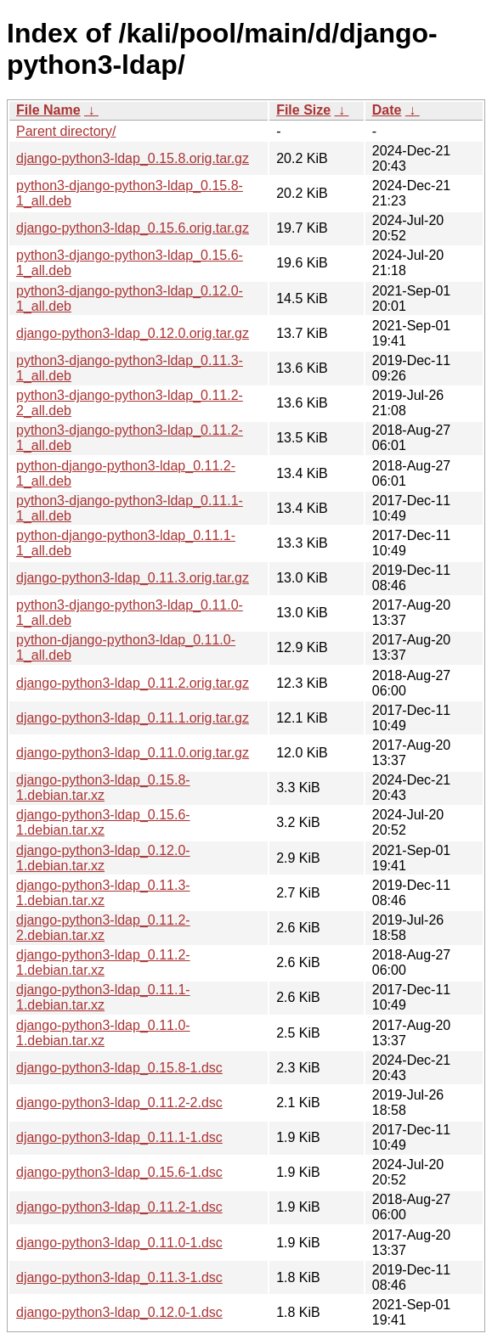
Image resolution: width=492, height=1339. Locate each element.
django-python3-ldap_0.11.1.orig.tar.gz (132, 718)
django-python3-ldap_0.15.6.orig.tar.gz (132, 228)
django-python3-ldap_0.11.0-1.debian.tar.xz (103, 1033)
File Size (303, 110)
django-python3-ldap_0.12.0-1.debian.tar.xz (103, 858)
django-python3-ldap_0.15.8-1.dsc (119, 1068)
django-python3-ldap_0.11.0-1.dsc (119, 1242)
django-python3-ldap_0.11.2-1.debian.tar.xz (103, 962)
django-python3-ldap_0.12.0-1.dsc (119, 1312)
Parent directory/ (66, 131)
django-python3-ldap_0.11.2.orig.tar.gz (132, 683)
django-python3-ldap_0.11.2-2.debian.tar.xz (103, 927)
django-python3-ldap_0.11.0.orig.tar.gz (132, 752)
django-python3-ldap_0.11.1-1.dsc (119, 1137)
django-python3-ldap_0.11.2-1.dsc (119, 1207)
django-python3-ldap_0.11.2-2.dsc (119, 1102)
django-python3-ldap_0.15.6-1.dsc (119, 1172)
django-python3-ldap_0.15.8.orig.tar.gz (132, 158)
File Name (48, 110)
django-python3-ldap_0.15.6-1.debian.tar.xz (103, 822)
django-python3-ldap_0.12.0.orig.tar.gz (132, 333)
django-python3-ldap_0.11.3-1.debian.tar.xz (103, 893)
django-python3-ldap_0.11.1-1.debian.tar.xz (103, 997)
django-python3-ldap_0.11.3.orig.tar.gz (132, 578)
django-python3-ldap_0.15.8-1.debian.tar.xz (103, 787)
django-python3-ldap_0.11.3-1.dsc (119, 1277)
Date (387, 110)
